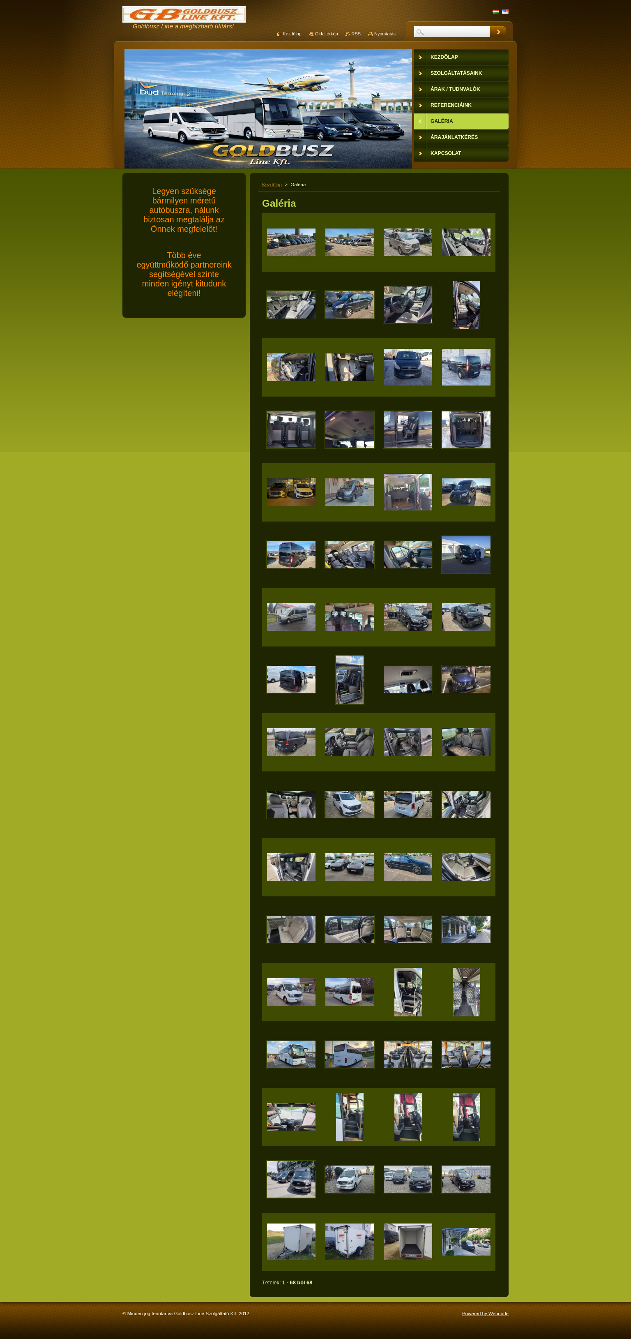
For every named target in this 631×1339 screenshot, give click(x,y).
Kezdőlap (272, 184)
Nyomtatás (385, 33)
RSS (356, 33)
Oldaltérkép (326, 33)
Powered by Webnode (485, 1313)
